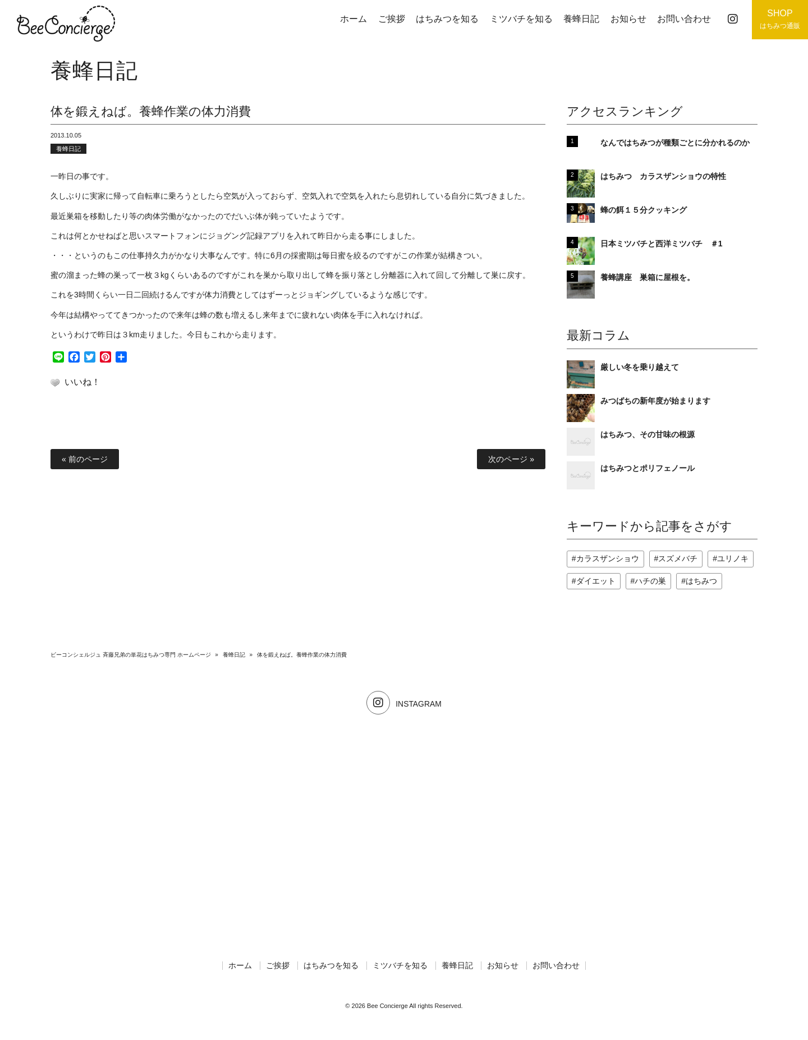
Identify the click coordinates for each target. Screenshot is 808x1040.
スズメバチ (677, 558)
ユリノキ (733, 558)
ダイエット (596, 580)
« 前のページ (85, 459)
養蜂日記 (68, 148)
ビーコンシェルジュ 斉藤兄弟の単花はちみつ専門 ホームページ (130, 655)
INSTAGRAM (404, 703)
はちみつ (701, 580)
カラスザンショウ (607, 558)
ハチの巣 (650, 580)
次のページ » (511, 459)
